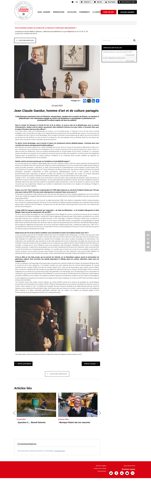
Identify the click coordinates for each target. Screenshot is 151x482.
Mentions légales (101, 469)
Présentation (58, 12)
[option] (36, 415)
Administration (102, 475)
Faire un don (108, 12)
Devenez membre (127, 12)
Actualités (72, 12)
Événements (84, 12)
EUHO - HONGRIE (44, 12)
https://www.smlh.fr (129, 469)
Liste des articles (25, 40)
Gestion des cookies (100, 472)
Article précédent (23, 364)
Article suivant (91, 364)
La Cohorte (97, 12)
